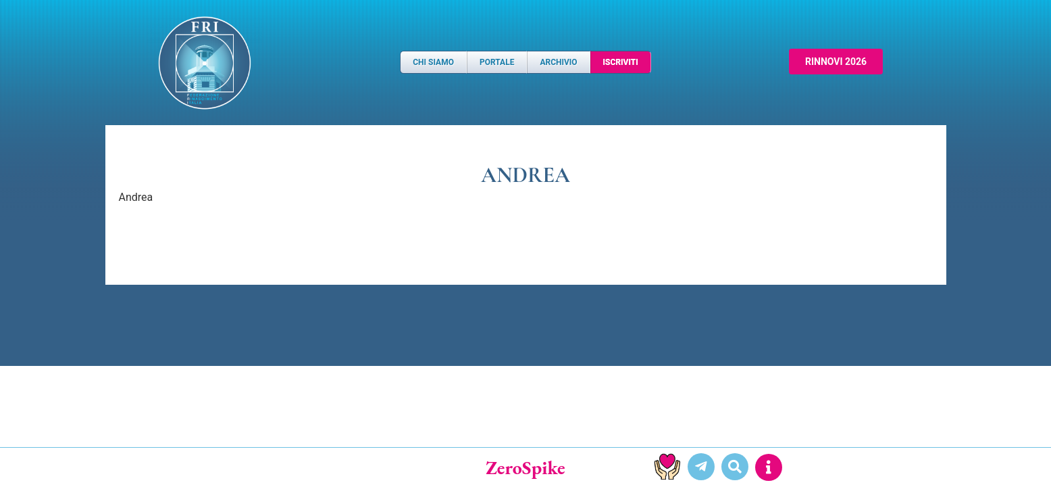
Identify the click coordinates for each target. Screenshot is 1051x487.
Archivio (558, 62)
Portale (497, 62)
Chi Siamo (433, 62)
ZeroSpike (525, 467)
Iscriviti (620, 62)
